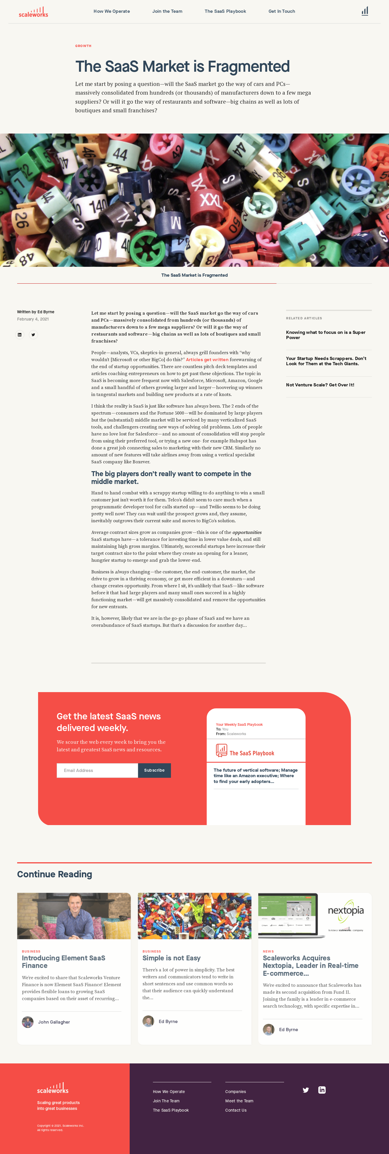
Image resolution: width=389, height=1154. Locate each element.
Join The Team (166, 1101)
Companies (235, 1091)
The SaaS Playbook (171, 1110)
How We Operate (169, 1091)
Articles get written (207, 360)
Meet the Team (239, 1101)
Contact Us (236, 1110)
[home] (33, 11)
